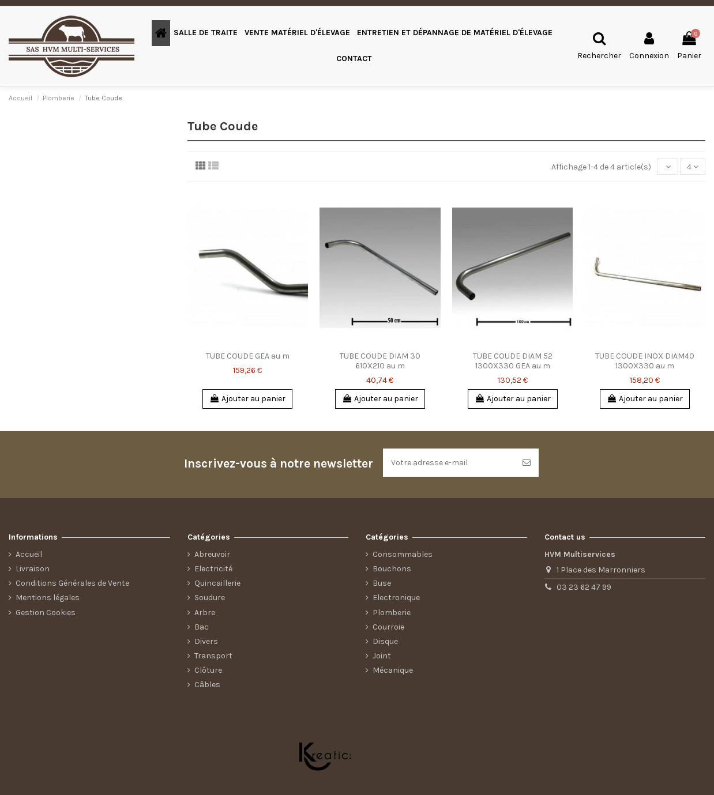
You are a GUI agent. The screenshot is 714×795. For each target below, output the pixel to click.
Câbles (207, 684)
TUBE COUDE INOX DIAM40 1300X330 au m (644, 361)
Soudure (209, 597)
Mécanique (393, 670)
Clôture (208, 670)
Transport (213, 656)
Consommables (403, 554)
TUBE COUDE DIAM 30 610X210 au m (380, 361)
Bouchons (392, 569)
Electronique (396, 597)
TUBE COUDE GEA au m (248, 356)
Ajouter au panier (247, 399)
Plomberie (392, 612)
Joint (382, 656)
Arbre (204, 612)
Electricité (213, 569)
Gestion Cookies (46, 612)
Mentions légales (48, 597)
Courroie (388, 627)
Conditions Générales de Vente (72, 583)
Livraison (33, 569)
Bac (201, 627)
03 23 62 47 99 (584, 587)
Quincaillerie (217, 583)
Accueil (29, 554)
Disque (385, 641)
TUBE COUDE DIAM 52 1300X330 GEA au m (513, 361)
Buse (382, 583)
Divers (206, 641)
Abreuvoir (212, 554)
